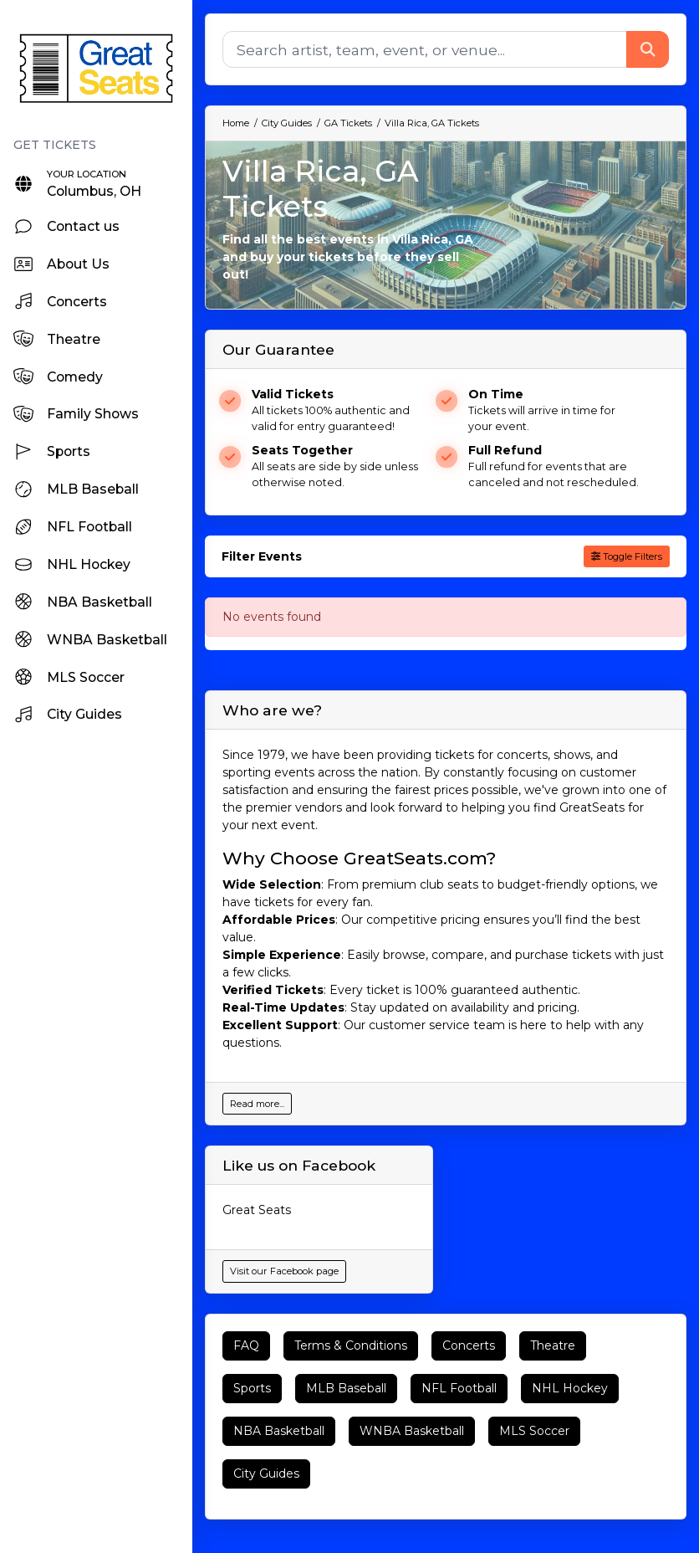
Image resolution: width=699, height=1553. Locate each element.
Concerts (468, 1345)
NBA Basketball (278, 1430)
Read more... (257, 1104)
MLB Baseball (346, 1388)
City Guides (266, 1473)
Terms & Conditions (350, 1345)
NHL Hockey (570, 1388)
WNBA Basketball (412, 1430)
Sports (252, 1388)
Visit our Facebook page (284, 1271)
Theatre (552, 1345)
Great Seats (256, 1209)
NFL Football (459, 1388)
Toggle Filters (626, 556)
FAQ (246, 1345)
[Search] (424, 49)
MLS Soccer (534, 1430)
